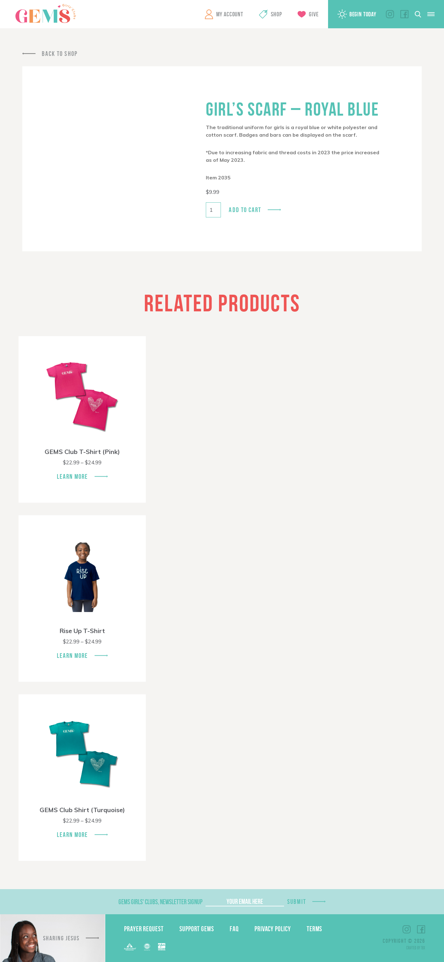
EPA (161, 946)
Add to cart (245, 209)
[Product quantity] (213, 209)
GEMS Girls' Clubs (45, 13)
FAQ (234, 928)
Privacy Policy (273, 928)
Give (313, 14)
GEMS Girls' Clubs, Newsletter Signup (160, 901)
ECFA (147, 947)
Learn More (72, 476)
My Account (229, 14)
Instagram (390, 14)
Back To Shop (60, 53)
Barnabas (130, 946)
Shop (276, 14)
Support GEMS (196, 928)
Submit (296, 901)
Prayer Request (144, 928)
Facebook (404, 14)
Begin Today (362, 14)
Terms (314, 928)
